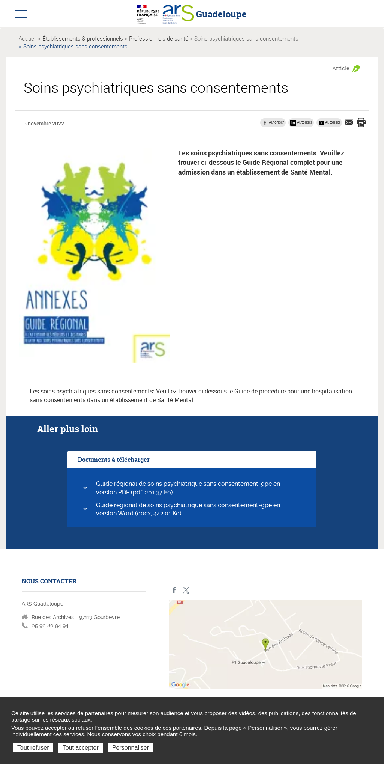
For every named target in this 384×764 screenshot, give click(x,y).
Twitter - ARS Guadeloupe (186, 590)
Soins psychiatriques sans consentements (246, 38)
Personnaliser (130, 747)
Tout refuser (33, 747)
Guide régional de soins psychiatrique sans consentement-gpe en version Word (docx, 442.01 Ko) (188, 509)
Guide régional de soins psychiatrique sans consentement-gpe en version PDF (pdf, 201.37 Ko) (188, 488)
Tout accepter (81, 747)
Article (341, 68)
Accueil (27, 38)
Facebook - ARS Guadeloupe (174, 590)
